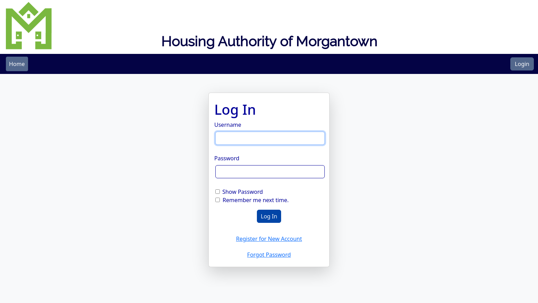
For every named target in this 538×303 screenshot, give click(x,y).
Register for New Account (269, 239)
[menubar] (17, 64)
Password (226, 158)
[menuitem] (17, 64)
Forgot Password (269, 254)
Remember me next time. (256, 200)
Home (17, 64)
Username (227, 125)
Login (522, 64)
